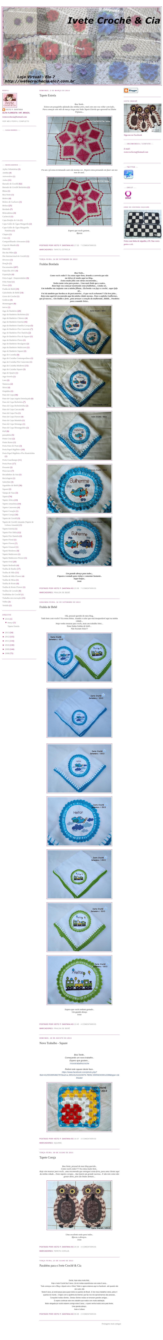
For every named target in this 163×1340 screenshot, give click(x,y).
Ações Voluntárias (9, 169)
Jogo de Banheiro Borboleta (14, 314)
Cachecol (6, 216)
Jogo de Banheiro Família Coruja (16, 325)
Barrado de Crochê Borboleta (14, 187)
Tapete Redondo (9, 565)
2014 (7, 619)
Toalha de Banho (9, 569)
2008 (7, 653)
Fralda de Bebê (8, 289)
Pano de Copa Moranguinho (14, 427)
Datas (4, 249)
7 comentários (88, 245)
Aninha (5, 172)
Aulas (4, 180)
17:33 (76, 245)
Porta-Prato (7, 463)
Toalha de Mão (8, 572)
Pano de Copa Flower (11, 416)
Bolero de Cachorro (10, 202)
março (10, 622)
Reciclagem (7, 478)
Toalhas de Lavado (10, 591)
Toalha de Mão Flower (11, 576)
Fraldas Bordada (49, 264)
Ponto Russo (7, 442)
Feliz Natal (7, 282)
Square (5, 489)
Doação (5, 263)
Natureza (6, 384)
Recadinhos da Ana (10, 474)
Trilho (5, 601)
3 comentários (88, 1139)
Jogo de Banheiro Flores (12, 340)
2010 (7, 645)
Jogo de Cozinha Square (12, 369)
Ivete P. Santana (14, 110)
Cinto (4, 238)
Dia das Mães (8, 252)
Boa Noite (6, 194)
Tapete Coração (8, 511)
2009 (7, 649)
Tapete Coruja (8, 514)
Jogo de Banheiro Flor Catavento (16, 329)
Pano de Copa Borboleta (12, 402)
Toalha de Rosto (9, 583)
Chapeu (5, 234)
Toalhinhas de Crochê (11, 594)
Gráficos (6, 300)
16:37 (76, 1139)
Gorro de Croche (9, 296)
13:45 (76, 1024)
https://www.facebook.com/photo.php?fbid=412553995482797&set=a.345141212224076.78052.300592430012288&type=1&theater (79, 1075)
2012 (7, 636)
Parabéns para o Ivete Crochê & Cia (60, 1265)
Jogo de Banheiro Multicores (14, 347)
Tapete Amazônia (9, 503)
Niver (4, 387)
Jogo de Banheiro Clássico (13, 318)
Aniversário (7, 176)
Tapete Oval (7, 561)
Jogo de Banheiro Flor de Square (16, 336)
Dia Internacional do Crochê (14, 256)
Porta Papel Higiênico (11, 449)
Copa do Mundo (9, 245)
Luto (4, 380)
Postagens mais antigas (111, 1324)
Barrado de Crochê (10, 184)
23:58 (76, 588)
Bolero (5, 198)
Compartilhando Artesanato (13, 241)
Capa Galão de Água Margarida (15, 224)
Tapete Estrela (8, 528)
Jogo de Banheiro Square (12, 351)
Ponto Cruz (7, 438)
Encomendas (7, 267)
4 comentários (88, 1024)
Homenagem (7, 303)
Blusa (4, 191)
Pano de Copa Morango (12, 424)
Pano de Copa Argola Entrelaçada (16, 398)
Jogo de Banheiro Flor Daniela (15, 333)
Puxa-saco (6, 471)
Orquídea (6, 391)
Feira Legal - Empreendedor (14, 278)
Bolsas (5, 205)
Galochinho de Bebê (10, 292)
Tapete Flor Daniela (10, 536)
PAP (4, 431)
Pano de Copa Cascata (11, 409)
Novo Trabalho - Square (53, 1043)
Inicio (4, 307)
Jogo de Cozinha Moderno (13, 365)
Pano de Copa (8, 395)
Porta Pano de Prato (10, 446)
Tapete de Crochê (9, 518)
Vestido (5, 605)
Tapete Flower (8, 543)
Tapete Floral (7, 539)
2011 (7, 641)
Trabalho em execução (11, 598)
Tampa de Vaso (8, 493)
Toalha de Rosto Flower (12, 587)
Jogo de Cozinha (9, 354)
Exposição (6, 274)
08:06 (76, 1314)
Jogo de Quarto (8, 373)
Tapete (5, 496)
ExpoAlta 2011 (8, 270)
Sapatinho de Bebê (10, 485)
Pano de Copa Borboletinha (13, 405)
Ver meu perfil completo (15, 121)
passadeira (6, 435)
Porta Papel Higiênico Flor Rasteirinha (18, 453)
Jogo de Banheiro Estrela (12, 322)
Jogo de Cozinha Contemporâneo (16, 358)
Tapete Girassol (8, 547)
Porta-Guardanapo (10, 460)
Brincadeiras (7, 213)
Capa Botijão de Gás (10, 220)
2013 (7, 632)
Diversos (6, 260)
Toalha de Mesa (9, 580)
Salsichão (6, 482)
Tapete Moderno (9, 550)
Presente (5, 467)
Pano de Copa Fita (10, 413)
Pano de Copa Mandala (12, 420)
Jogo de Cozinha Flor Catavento (15, 362)
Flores (5, 285)
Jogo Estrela (7, 376)
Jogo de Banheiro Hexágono (14, 343)
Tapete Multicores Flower (13, 558)
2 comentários (88, 1314)
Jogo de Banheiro (9, 311)
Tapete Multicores (9, 554)
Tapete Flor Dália (9, 532)
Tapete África (8, 500)
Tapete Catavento (9, 507)
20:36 (76, 1247)
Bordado (6, 209)
